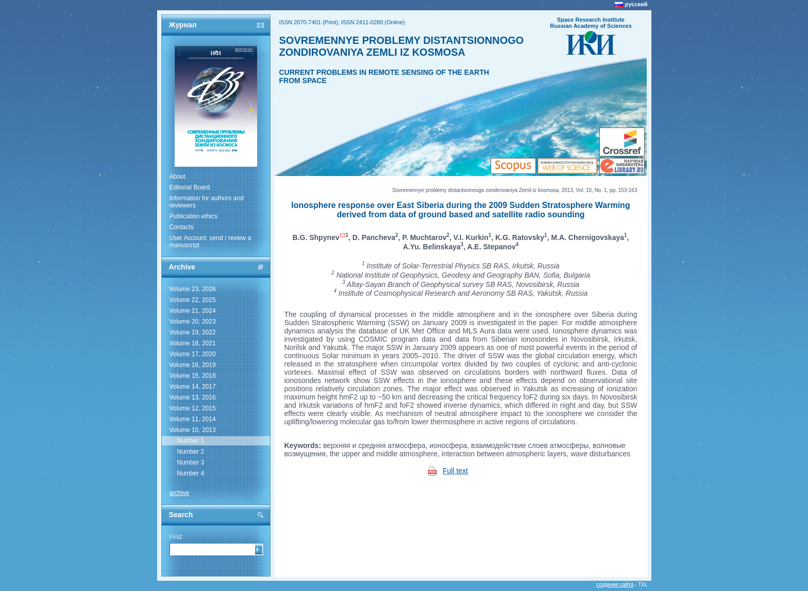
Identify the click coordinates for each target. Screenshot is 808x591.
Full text (455, 471)
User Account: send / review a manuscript (210, 241)
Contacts (182, 227)
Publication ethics (193, 216)
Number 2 (191, 451)
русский (636, 4)
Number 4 (191, 473)
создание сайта (614, 584)
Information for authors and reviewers (207, 202)
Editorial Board (190, 187)
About (178, 176)
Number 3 (191, 462)
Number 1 (191, 440)
